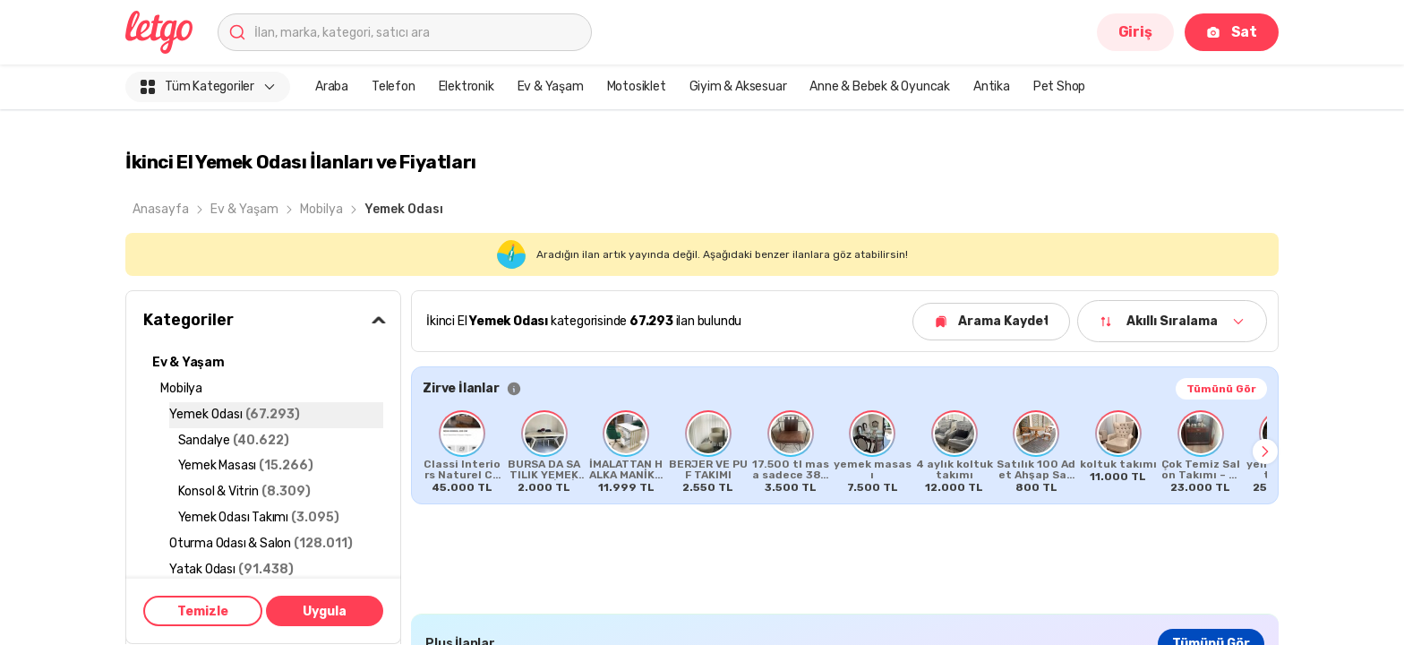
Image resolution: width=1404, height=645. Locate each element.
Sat (1231, 31)
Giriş (1135, 31)
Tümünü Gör (1221, 389)
